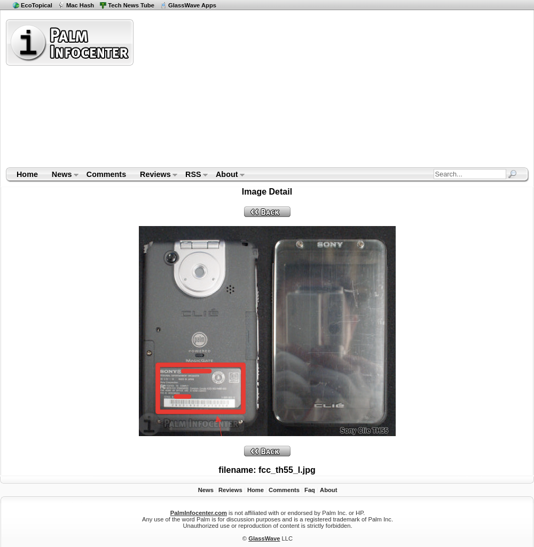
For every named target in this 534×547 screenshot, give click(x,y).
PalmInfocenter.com (198, 513)
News (61, 175)
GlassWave (264, 538)
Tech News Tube (131, 5)
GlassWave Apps (192, 5)
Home (27, 174)
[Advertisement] (319, 92)
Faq (309, 490)
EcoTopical (36, 5)
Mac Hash (80, 5)
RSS (193, 175)
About (227, 175)
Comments (106, 174)
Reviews (155, 175)
